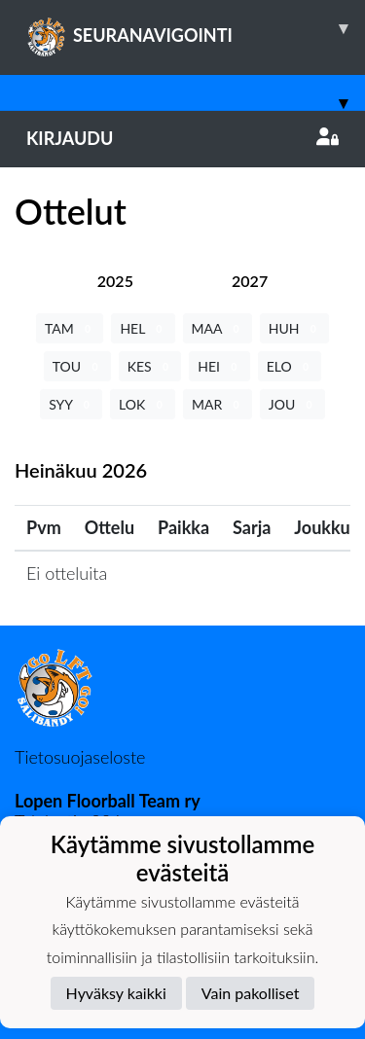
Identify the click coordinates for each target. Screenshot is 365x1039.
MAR (217, 404)
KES (150, 366)
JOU (292, 404)
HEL (142, 328)
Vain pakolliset (250, 993)
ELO (290, 366)
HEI (219, 366)
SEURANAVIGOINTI (195, 28)
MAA (217, 328)
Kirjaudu (182, 138)
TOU (77, 366)
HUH (294, 328)
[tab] (115, 281)
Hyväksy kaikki (116, 993)
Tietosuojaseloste (80, 757)
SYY (71, 404)
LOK (142, 404)
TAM (69, 328)
